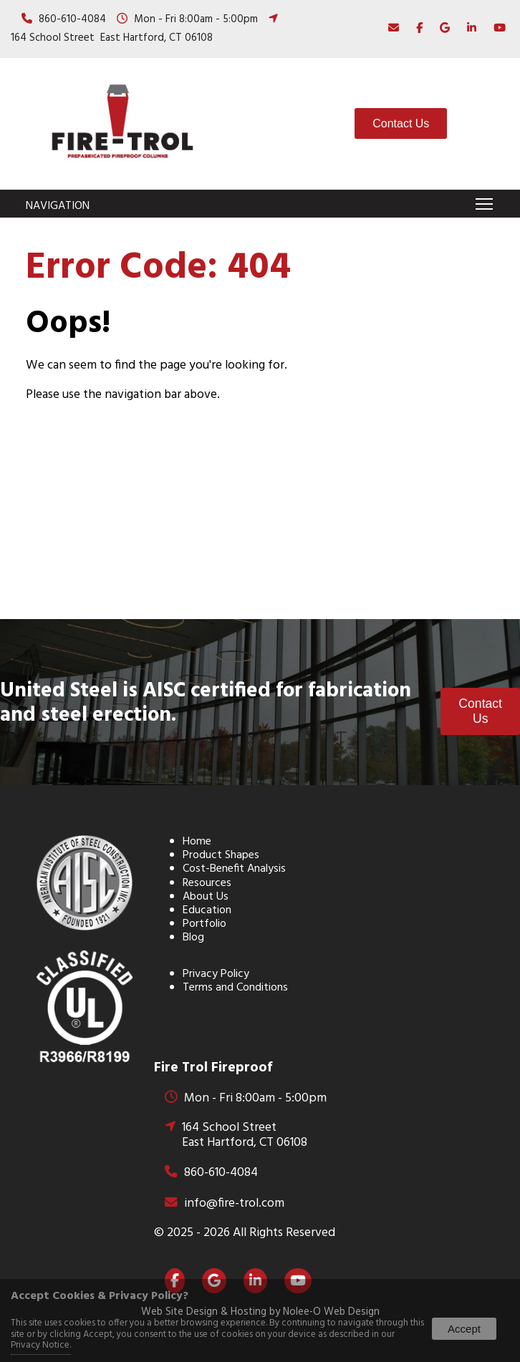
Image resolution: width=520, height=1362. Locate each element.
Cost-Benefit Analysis (234, 869)
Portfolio (204, 924)
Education (207, 910)
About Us (205, 896)
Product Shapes (221, 855)
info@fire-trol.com (234, 1203)
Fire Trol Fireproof (213, 1068)
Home (197, 841)
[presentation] (415, 28)
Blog (193, 937)
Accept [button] (464, 1329)
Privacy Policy (216, 974)
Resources (207, 883)
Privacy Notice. (41, 1345)
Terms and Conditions (235, 987)
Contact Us (400, 123)
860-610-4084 (72, 19)
